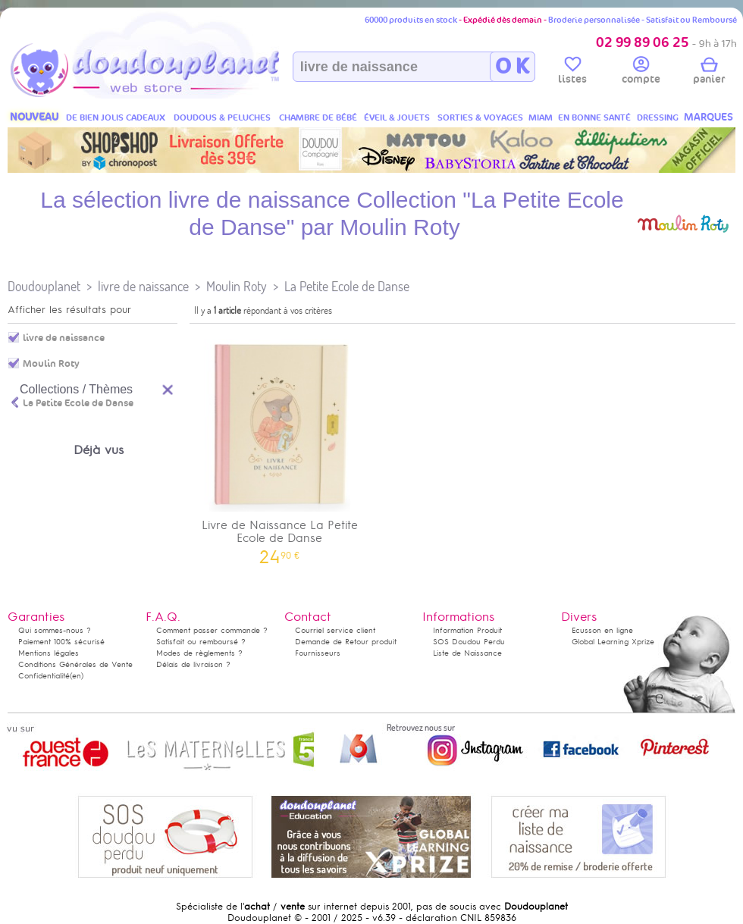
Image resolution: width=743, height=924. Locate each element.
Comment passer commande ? (212, 630)
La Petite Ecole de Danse (346, 286)
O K (512, 66)
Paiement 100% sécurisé (61, 641)
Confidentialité (44, 676)
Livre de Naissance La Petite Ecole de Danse (280, 446)
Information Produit (467, 630)
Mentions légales (48, 653)
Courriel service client (335, 630)
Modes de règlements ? (199, 653)
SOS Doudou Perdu (469, 641)
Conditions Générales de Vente (75, 664)
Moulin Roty (236, 286)
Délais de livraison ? (193, 664)
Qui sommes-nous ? (54, 630)
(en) (76, 676)
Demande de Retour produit (346, 641)
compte (641, 73)
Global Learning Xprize (613, 641)
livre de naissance (143, 286)
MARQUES (708, 117)
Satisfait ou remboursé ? (201, 641)
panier (709, 73)
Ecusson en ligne (602, 630)
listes (572, 73)
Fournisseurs (317, 653)
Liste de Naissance (467, 653)
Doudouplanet (44, 286)
